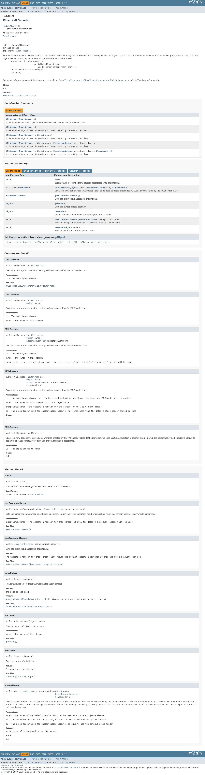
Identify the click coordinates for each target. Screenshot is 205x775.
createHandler (62, 187)
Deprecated (47, 3)
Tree (38, 3)
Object (15, 48)
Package (16, 3)
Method (38, 12)
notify (61, 242)
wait (93, 242)
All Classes (62, 8)
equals (17, 242)
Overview (5, 3)
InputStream (25, 127)
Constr (29, 12)
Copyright (5, 772)
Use (32, 3)
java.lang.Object (11, 26)
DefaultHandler (22, 187)
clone (8, 242)
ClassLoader (102, 151)
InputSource (25, 119)
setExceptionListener (66, 219)
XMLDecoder (12, 119)
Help (64, 3)
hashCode (50, 242)
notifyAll (72, 242)
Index (57, 3)
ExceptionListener (63, 143)
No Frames (45, 8)
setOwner (59, 227)
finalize (27, 242)
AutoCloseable (10, 36)
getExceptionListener (66, 195)
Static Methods (32, 171)
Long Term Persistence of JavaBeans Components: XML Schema (91, 80)
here (24, 707)
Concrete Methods (79, 171)
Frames (35, 8)
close (57, 179)
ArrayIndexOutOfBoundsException (23, 599)
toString (84, 242)
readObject (60, 211)
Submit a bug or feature (12, 765)
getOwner (59, 203)
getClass (39, 242)
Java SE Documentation (69, 767)
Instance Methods (55, 171)
